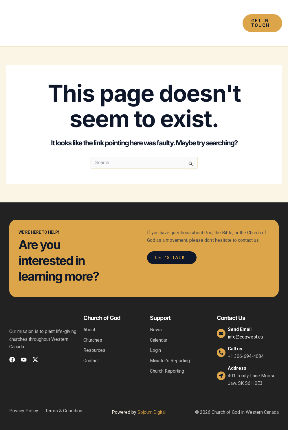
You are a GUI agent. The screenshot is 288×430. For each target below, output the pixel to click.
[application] (138, 11)
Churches (92, 340)
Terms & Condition (63, 411)
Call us (235, 349)
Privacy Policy (23, 411)
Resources (94, 350)
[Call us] (221, 352)
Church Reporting (167, 371)
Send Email (240, 329)
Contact (91, 361)
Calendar (159, 340)
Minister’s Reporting (170, 361)
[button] (261, 23)
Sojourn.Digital (151, 412)
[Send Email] (221, 333)
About (89, 329)
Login (155, 350)
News (156, 329)
